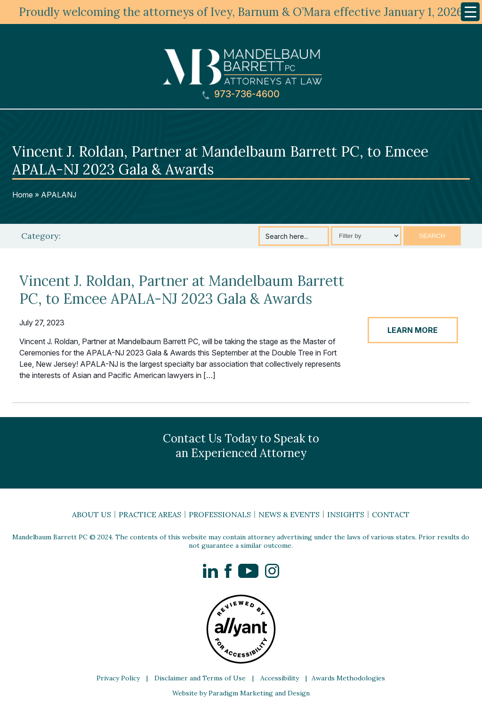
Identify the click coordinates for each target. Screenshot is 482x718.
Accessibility (279, 678)
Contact (391, 514)
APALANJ (58, 194)
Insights (345, 514)
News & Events (289, 514)
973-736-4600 (241, 94)
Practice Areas (150, 514)
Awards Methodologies (348, 678)
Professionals (220, 514)
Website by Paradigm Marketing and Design (241, 693)
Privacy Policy (118, 678)
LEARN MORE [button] (412, 330)
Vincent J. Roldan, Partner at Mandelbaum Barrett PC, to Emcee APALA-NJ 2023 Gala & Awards (181, 290)
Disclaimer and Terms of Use (200, 678)
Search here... (286, 236)
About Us (91, 514)
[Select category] (366, 235)
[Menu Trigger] (470, 11)
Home (22, 194)
